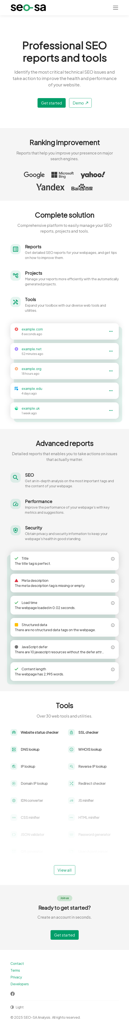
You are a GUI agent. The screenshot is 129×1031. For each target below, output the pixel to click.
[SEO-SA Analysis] (28, 7)
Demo (80, 102)
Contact (17, 963)
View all (65, 870)
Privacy (16, 977)
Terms (15, 970)
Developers (19, 984)
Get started (51, 102)
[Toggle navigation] (115, 7)
